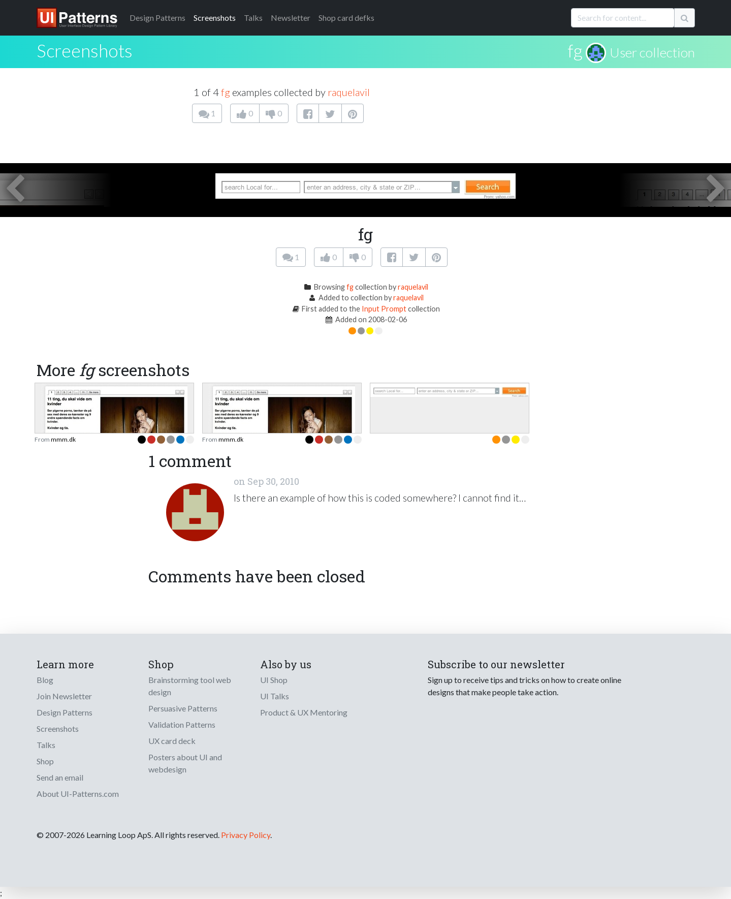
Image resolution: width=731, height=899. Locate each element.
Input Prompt (384, 308)
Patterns (157, 17)
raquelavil (349, 92)
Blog (45, 680)
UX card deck (172, 741)
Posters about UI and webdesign (185, 763)
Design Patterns (64, 712)
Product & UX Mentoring (303, 712)
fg (574, 50)
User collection (652, 52)
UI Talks (274, 696)
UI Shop (274, 680)
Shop (45, 761)
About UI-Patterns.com (78, 793)
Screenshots (215, 17)
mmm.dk (63, 439)
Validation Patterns (181, 724)
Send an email (60, 777)
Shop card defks (346, 17)
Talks (253, 17)
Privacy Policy (245, 835)
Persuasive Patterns (182, 708)
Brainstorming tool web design (189, 686)
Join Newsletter (64, 696)
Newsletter (290, 17)
